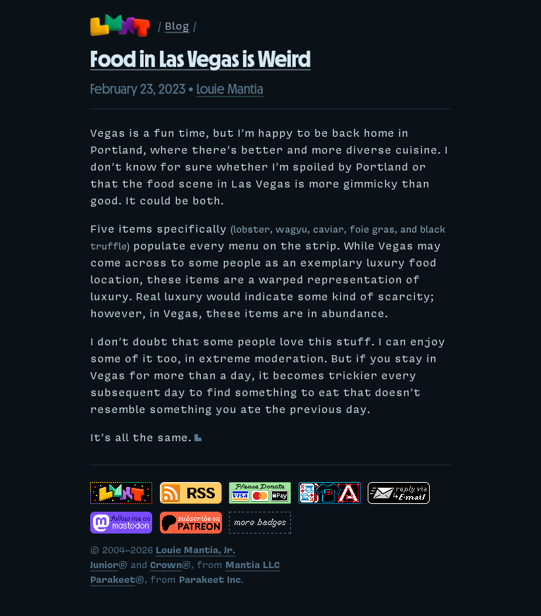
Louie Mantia (230, 88)
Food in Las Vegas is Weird (200, 59)
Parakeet (112, 581)
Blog (177, 27)
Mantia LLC (252, 567)
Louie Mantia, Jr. (195, 552)
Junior (104, 567)
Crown (166, 567)
